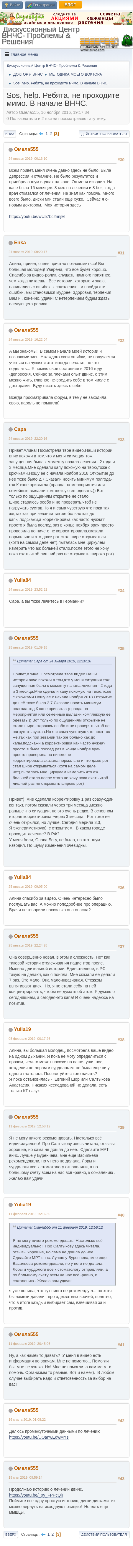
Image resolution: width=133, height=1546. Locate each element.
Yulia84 (22, 580)
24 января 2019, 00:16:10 (28, 158)
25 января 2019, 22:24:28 (28, 945)
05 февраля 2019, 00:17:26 (29, 1038)
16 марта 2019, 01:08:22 (27, 1419)
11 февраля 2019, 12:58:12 (29, 1126)
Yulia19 (22, 1029)
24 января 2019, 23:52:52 (28, 589)
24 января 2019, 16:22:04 (28, 339)
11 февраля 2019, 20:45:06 (29, 1343)
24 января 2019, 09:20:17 (28, 252)
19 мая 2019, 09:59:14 (25, 1477)
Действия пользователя (104, 134)
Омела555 (26, 149)
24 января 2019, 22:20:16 (28, 438)
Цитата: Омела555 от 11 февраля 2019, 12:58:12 (60, 1227)
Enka (20, 242)
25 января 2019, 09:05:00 (28, 886)
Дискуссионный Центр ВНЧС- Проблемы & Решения (41, 35)
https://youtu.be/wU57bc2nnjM (37, 216)
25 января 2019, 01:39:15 (28, 647)
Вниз (9, 134)
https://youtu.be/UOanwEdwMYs (39, 1437)
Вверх (10, 1534)
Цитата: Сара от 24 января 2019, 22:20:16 (54, 661)
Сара (20, 429)
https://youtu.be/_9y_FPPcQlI (36, 1495)
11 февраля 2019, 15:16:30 (29, 1214)
